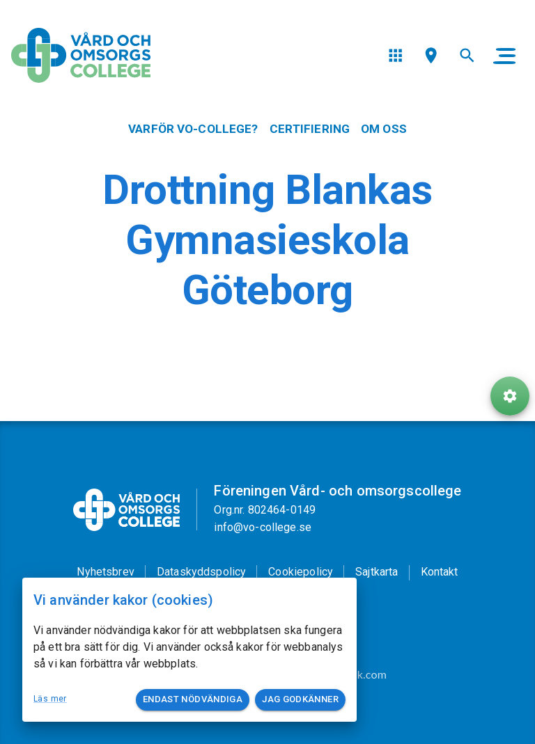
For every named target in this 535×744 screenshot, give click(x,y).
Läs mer (50, 699)
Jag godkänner (300, 700)
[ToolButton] (509, 396)
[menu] (395, 55)
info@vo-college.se (262, 527)
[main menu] (504, 55)
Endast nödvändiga (192, 700)
